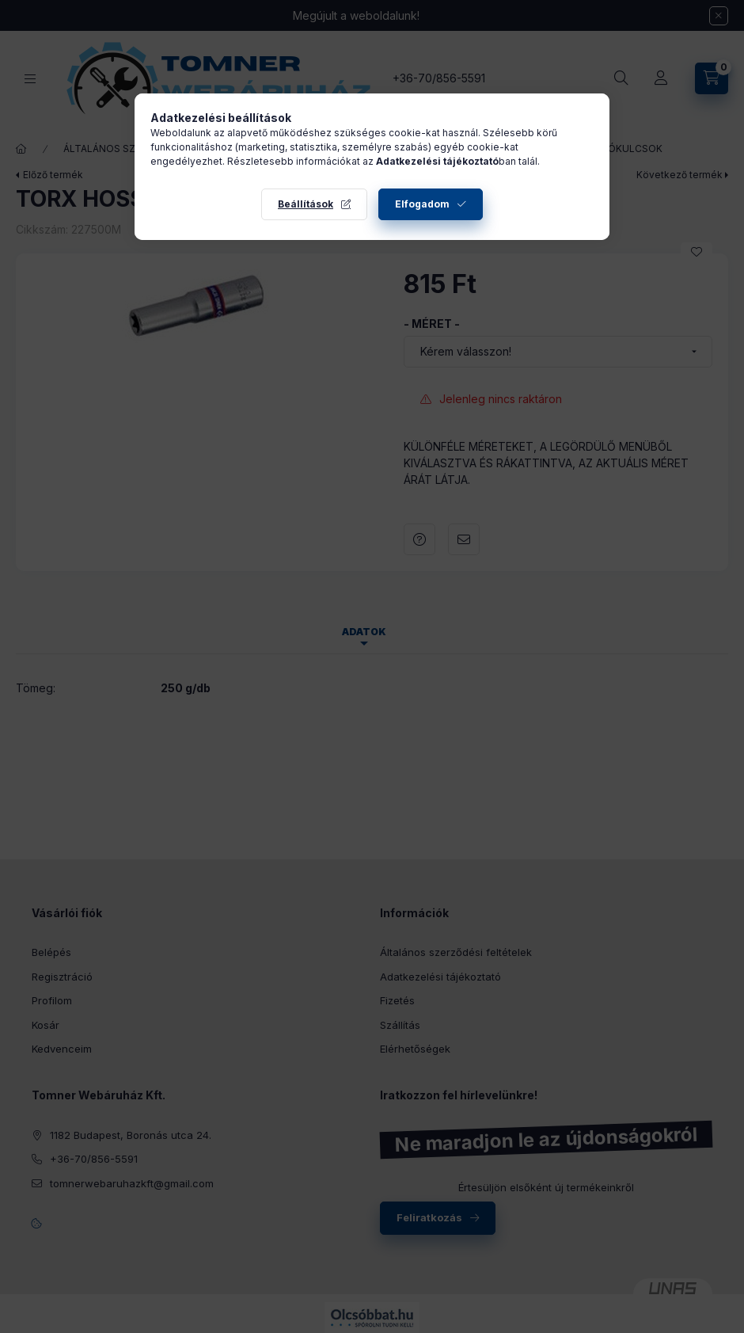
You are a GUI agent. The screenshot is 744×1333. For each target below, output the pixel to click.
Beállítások (305, 204)
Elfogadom (422, 204)
